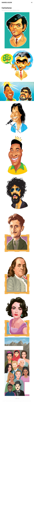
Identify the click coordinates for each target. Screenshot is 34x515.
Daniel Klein (7, 2)
